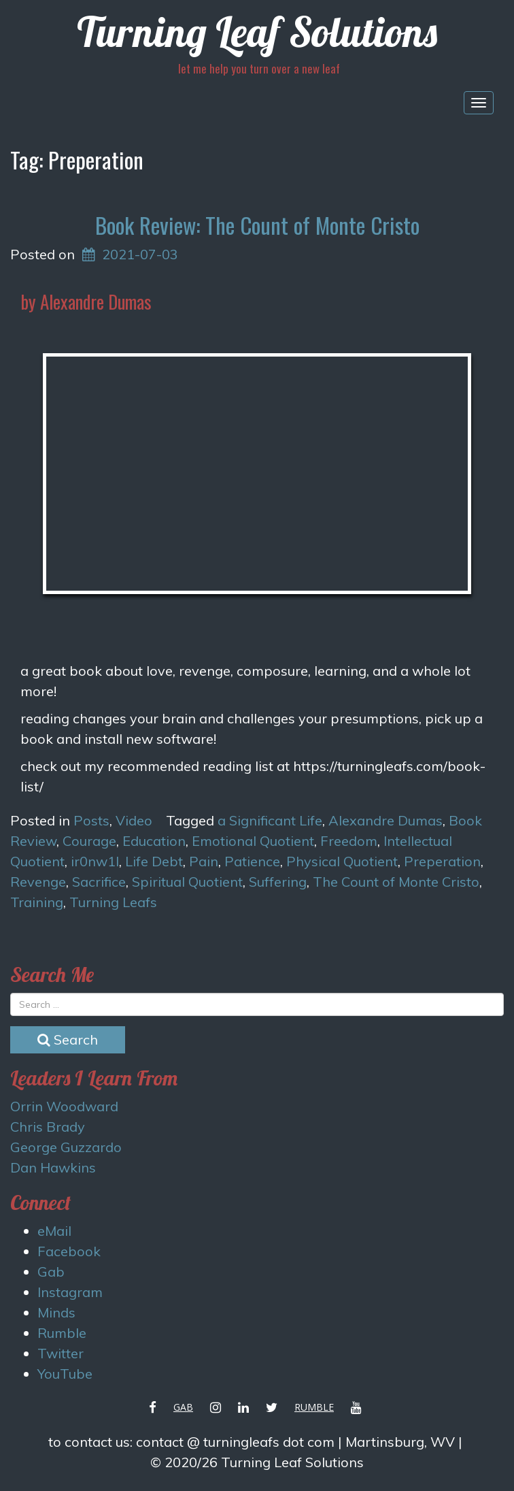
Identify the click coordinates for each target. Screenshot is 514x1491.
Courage (89, 840)
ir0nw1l (95, 861)
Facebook (69, 1251)
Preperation (442, 861)
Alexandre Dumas (385, 820)
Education (154, 840)
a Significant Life (270, 820)
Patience (252, 861)
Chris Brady (47, 1126)
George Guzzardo (66, 1147)
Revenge (38, 881)
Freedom (348, 840)
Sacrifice (99, 881)
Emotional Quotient (253, 840)
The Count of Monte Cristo (396, 881)
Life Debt (154, 861)
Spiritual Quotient (187, 881)
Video (134, 820)
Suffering (278, 881)
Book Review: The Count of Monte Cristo (257, 225)
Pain (203, 861)
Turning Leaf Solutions (257, 31)
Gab (51, 1271)
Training (36, 902)
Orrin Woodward (64, 1106)
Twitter (60, 1353)
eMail (54, 1230)
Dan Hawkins (53, 1167)
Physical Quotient (342, 861)
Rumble (61, 1332)
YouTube (64, 1373)
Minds (56, 1312)
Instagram (70, 1291)
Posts (91, 820)
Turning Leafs (113, 902)
